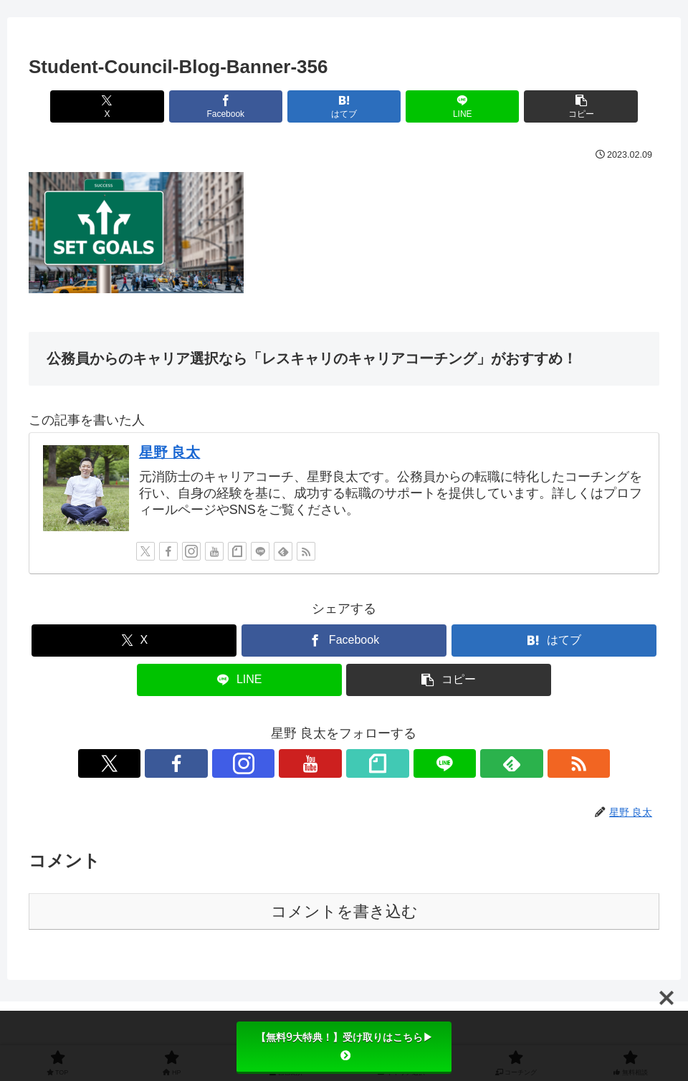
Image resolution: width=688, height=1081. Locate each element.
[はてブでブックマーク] (344, 106)
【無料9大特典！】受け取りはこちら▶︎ (344, 1046)
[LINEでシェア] (449, 106)
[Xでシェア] (132, 106)
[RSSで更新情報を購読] (306, 551)
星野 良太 (170, 452)
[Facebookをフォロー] (168, 551)
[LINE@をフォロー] (260, 551)
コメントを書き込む (344, 911)
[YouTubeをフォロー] (214, 551)
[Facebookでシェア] (238, 106)
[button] (555, 106)
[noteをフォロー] (237, 551)
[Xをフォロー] (145, 551)
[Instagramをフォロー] (191, 551)
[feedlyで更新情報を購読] (283, 551)
